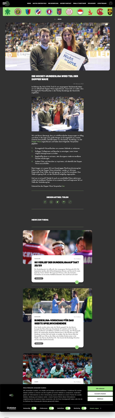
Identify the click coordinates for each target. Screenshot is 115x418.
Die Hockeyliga (53, 3)
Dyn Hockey (92, 3)
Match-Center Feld (39, 3)
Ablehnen (100, 405)
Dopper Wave (36, 141)
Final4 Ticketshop (79, 3)
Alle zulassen (100, 394)
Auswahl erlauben (100, 400)
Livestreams (101, 3)
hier (63, 186)
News (29, 3)
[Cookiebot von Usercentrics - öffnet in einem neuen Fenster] (11, 414)
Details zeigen (94, 414)
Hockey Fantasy (65, 3)
